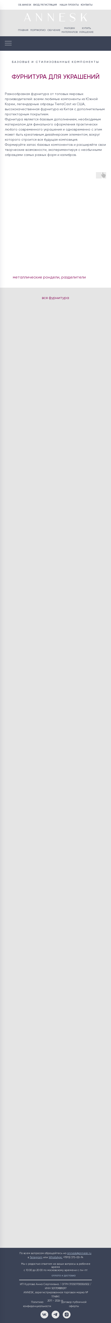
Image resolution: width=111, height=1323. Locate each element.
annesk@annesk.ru (79, 1253)
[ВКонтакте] (44, 1314)
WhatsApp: (56, 1257)
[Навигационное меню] (8, 43)
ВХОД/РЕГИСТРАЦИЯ (45, 4)
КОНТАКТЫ (87, 4)
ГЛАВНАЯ (23, 30)
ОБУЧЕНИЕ (54, 30)
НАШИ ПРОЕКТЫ (69, 4)
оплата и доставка (64, 1275)
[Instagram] (67, 1314)
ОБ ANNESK (24, 4)
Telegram (36, 1257)
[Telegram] (55, 1314)
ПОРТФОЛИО (38, 30)
